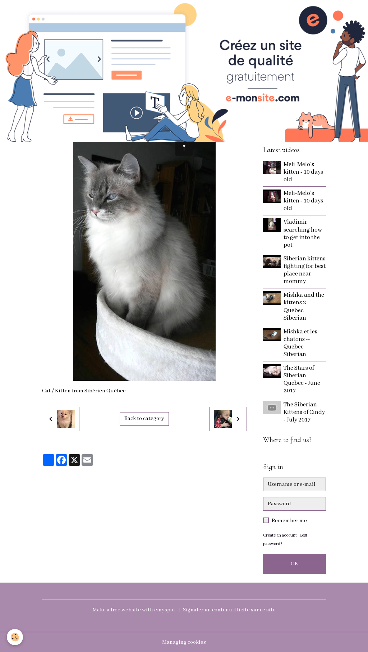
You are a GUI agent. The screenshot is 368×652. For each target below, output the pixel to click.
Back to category (144, 419)
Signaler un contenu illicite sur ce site (229, 610)
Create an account (280, 535)
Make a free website (116, 610)
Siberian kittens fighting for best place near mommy (304, 270)
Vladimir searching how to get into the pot (303, 233)
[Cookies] (15, 637)
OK (294, 564)
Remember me (289, 521)
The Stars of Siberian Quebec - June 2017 (302, 379)
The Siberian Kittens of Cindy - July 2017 (304, 412)
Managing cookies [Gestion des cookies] (184, 642)
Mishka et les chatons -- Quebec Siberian (301, 343)
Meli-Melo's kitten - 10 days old (303, 172)
